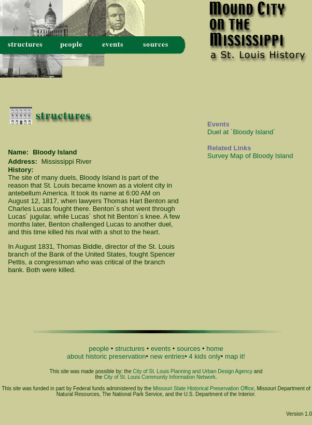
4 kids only (204, 356)
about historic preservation (106, 356)
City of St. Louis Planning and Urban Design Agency (192, 371)
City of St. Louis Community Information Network (160, 377)
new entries (167, 356)
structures (130, 348)
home (214, 348)
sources (189, 348)
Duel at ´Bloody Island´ (241, 132)
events (161, 348)
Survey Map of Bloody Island (250, 156)
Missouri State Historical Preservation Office (203, 388)
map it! (235, 356)
